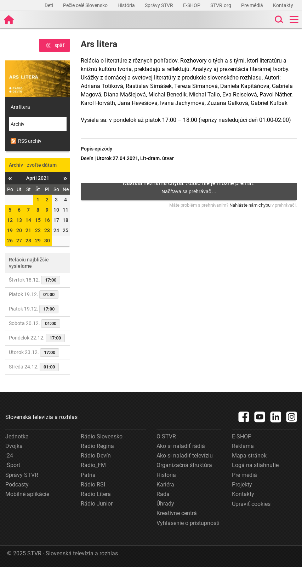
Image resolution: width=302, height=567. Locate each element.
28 (28, 240)
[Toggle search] (278, 19)
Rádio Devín (96, 455)
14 (28, 220)
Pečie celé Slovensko (86, 5)
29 (38, 240)
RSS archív (26, 141)
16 (47, 220)
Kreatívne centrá (176, 513)
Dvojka (14, 446)
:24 (9, 455)
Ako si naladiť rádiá (180, 446)
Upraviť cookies (251, 504)
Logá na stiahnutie (255, 465)
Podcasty (17, 484)
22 (38, 230)
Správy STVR (159, 5)
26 (10, 240)
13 (19, 220)
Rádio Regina (97, 446)
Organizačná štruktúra (184, 465)
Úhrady (165, 503)
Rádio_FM (93, 465)
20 (19, 230)
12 (10, 220)
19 (10, 230)
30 (47, 240)
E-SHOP (192, 5)
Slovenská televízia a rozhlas (41, 417)
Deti (49, 5)
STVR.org (221, 5)
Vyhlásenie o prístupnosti (188, 523)
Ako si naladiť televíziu (184, 455)
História (127, 5)
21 (28, 230)
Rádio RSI (93, 484)
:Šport (12, 465)
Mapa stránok (249, 455)
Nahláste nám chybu (249, 205)
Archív (17, 124)
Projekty (242, 484)
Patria (88, 475)
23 (47, 230)
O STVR (166, 436)
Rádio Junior (97, 503)
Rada (163, 494)
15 (38, 220)
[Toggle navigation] (294, 19)
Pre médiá (252, 5)
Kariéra (165, 484)
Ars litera (20, 107)
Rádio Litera (96, 494)
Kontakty (283, 5)
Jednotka (17, 436)
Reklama (243, 446)
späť (54, 45)
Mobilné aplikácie (27, 494)
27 (19, 240)
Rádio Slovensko (101, 436)
